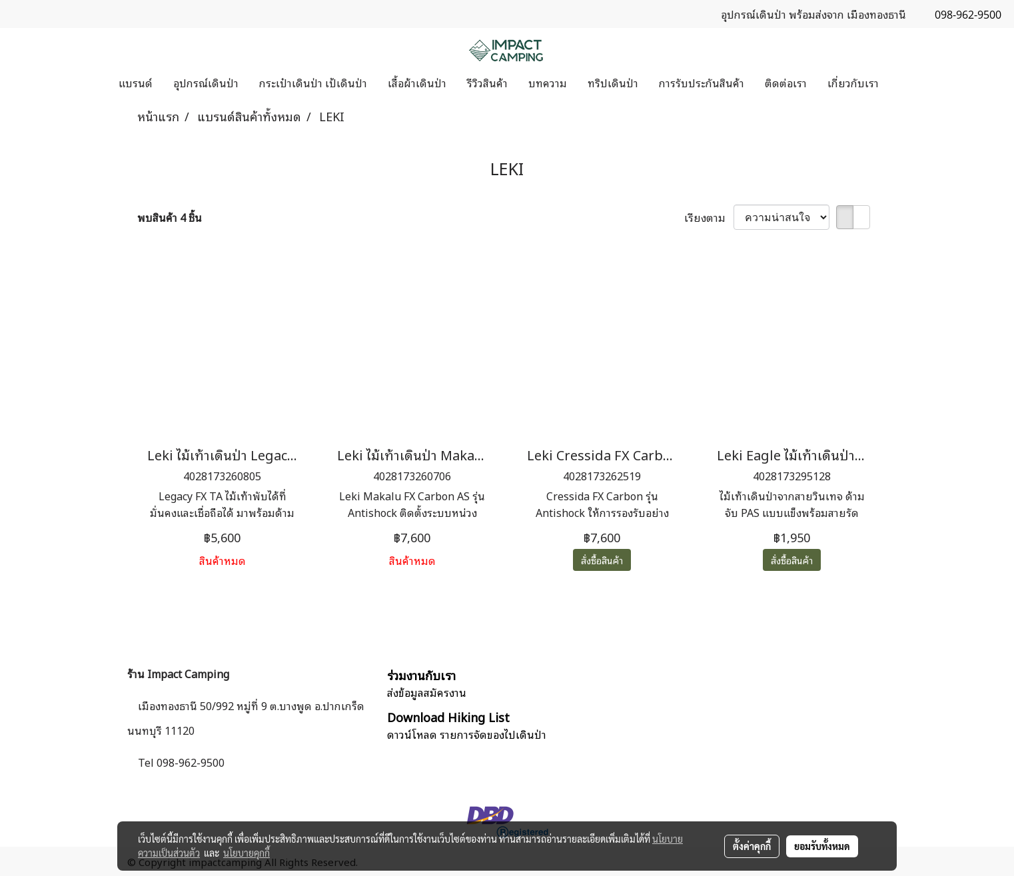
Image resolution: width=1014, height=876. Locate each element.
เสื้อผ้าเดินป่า (417, 82)
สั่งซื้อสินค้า (602, 560)
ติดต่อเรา (786, 82)
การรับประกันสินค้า (701, 82)
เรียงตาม (709, 217)
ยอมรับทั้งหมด (822, 846)
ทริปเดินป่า (613, 82)
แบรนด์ (136, 82)
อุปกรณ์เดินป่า (206, 82)
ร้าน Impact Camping (178, 673)
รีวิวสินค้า (487, 82)
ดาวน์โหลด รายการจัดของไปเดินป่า (466, 734)
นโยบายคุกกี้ (246, 853)
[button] (900, 82)
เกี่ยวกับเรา (853, 82)
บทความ (547, 82)
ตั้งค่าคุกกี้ (752, 846)
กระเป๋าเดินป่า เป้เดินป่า (313, 82)
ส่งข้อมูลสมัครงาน (426, 692)
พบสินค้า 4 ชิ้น (169, 217)
